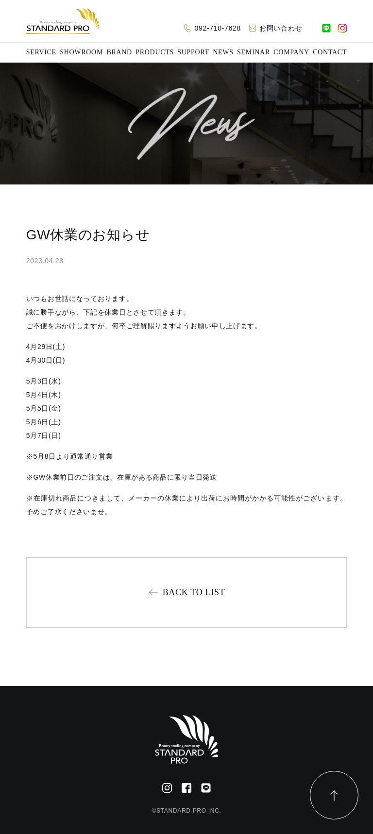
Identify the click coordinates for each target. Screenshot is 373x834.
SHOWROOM (81, 52)
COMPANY (291, 52)
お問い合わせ (280, 28)
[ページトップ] (334, 795)
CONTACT (330, 52)
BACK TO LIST (194, 592)
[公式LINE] (326, 28)
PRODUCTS (155, 52)
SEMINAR (253, 52)
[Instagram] (342, 28)
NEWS (223, 52)
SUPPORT (193, 52)
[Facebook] (186, 788)
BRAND (119, 52)
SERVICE (41, 52)
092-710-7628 (217, 28)
